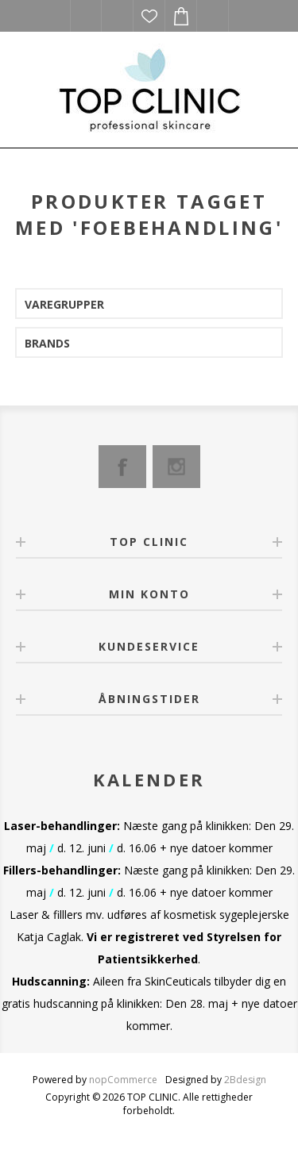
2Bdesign (245, 1079)
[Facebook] (122, 466)
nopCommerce (123, 1079)
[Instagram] (176, 466)
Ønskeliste (149, 16)
